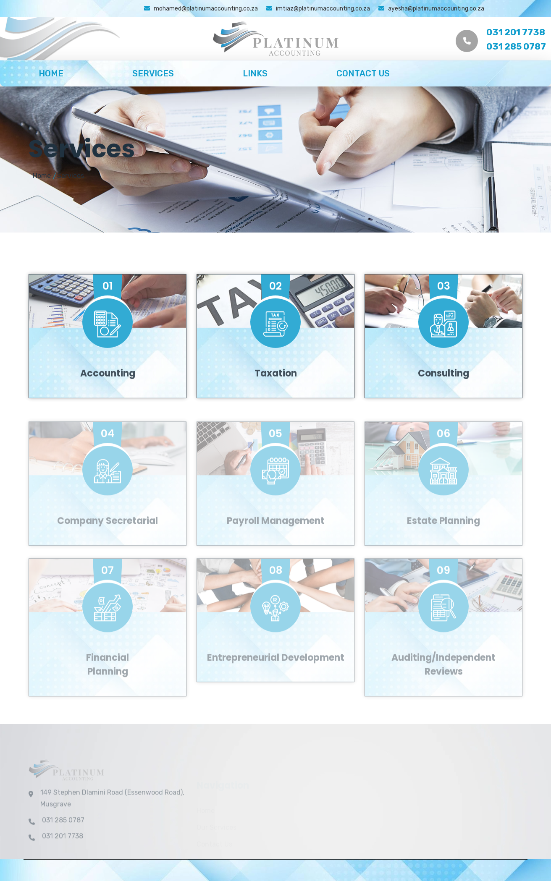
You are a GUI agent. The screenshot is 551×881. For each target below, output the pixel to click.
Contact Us (363, 73)
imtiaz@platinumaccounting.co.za (318, 8)
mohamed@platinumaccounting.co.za (201, 8)
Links (255, 73)
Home (51, 73)
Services (153, 73)
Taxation (276, 385)
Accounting (107, 385)
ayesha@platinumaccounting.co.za (431, 8)
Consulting (443, 385)
